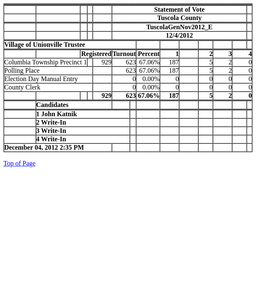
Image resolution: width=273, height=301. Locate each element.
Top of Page (19, 163)
